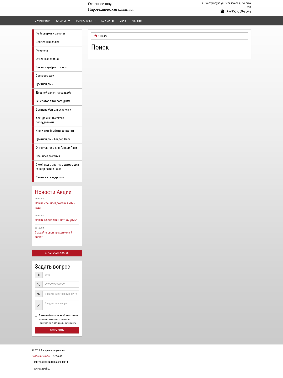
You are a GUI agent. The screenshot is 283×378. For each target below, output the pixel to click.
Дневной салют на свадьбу (53, 92)
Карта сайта (42, 368)
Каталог (63, 20)
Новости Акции (53, 192)
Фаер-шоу (42, 50)
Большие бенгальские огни (53, 109)
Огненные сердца (47, 59)
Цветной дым (44, 84)
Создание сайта (41, 356)
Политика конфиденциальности (50, 361)
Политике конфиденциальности (54, 323)
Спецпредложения (48, 156)
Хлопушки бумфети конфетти (55, 131)
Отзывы (137, 20)
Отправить (57, 330)
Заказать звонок (57, 253)
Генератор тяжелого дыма (53, 101)
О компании (42, 20)
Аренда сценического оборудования (50, 120)
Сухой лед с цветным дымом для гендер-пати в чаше (57, 167)
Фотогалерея (86, 20)
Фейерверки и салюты (50, 33)
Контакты (107, 20)
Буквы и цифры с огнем (51, 67)
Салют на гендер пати (50, 177)
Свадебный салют (47, 42)
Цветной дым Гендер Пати (53, 139)
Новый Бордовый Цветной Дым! (56, 220)
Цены (123, 20)
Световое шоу (45, 75)
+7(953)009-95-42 (236, 11)
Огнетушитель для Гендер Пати (56, 148)
